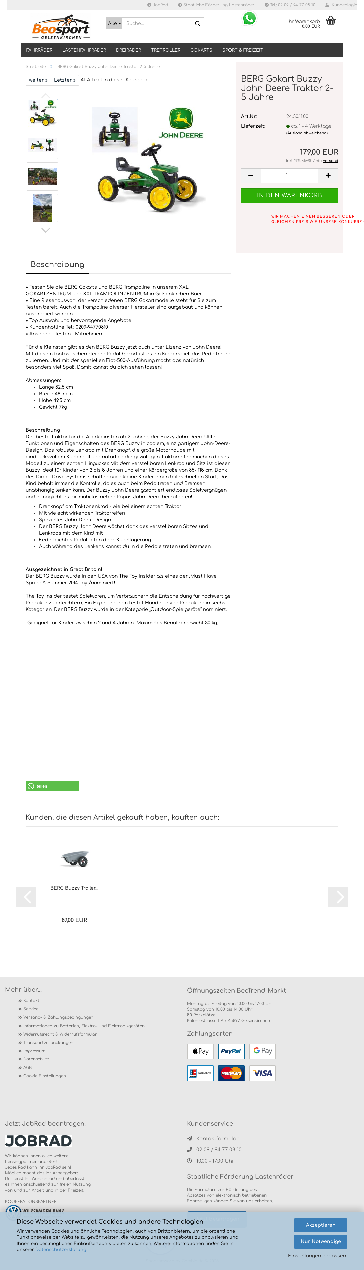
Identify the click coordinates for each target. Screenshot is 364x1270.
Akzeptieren (321, 1225)
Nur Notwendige (321, 1241)
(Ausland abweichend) (307, 133)
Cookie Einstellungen (44, 1076)
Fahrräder (39, 50)
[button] (46, 230)
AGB (27, 1067)
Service (30, 1009)
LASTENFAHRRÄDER (84, 50)
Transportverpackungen (48, 1042)
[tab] (128, 424)
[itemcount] (289, 175)
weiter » (38, 80)
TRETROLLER (165, 50)
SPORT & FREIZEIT (242, 50)
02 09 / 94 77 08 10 (214, 1150)
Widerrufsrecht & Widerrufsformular (60, 1034)
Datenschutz (36, 1059)
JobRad (157, 5)
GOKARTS (201, 50)
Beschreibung (57, 265)
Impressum (34, 1051)
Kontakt (31, 1000)
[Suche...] (114, 23)
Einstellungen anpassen (317, 1255)
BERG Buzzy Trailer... (74, 888)
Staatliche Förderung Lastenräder (216, 5)
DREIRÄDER (128, 50)
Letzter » (65, 80)
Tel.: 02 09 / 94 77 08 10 (290, 5)
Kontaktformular (213, 1139)
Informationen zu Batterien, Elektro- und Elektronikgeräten (84, 1026)
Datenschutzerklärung (60, 1249)
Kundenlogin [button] (341, 5)
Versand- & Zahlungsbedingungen (58, 1017)
